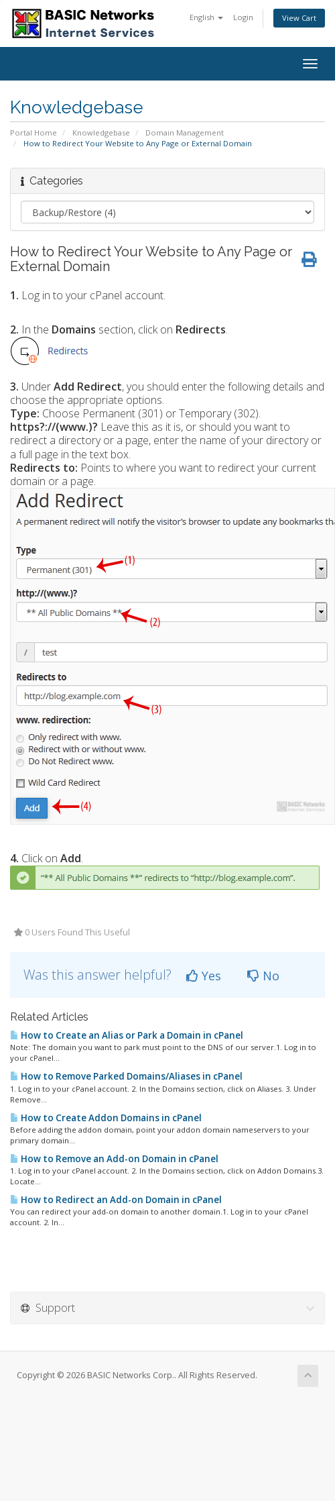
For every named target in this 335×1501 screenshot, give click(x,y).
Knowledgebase (101, 132)
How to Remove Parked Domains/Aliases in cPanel (126, 1076)
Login (243, 17)
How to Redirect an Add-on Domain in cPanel (116, 1200)
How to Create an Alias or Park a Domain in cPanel (126, 1035)
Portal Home (33, 132)
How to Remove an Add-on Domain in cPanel (114, 1159)
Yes (203, 976)
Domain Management (184, 132)
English (206, 17)
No (263, 976)
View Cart (299, 18)
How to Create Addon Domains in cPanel (106, 1118)
